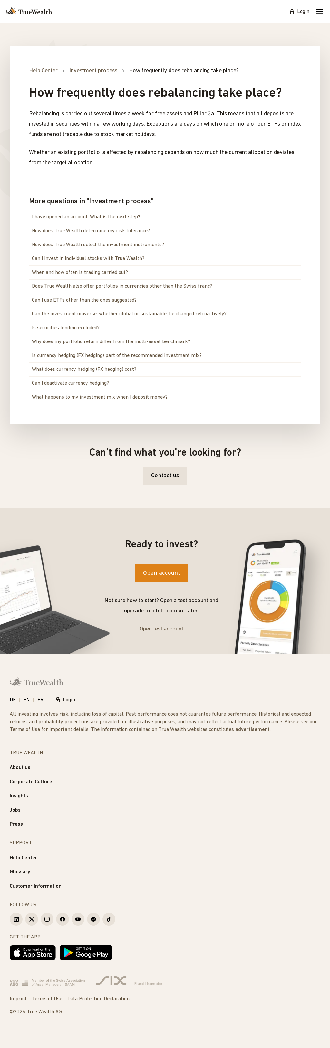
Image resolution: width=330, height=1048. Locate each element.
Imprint (18, 999)
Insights (19, 796)
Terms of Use (25, 729)
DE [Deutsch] (13, 700)
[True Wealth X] (31, 919)
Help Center (23, 858)
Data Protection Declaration (98, 999)
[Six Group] (129, 981)
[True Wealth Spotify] (93, 919)
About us (20, 767)
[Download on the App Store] (33, 952)
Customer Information (36, 886)
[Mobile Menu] (320, 11)
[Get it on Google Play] (86, 952)
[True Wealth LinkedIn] (16, 919)
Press (16, 824)
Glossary (20, 872)
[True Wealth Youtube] (78, 919)
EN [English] (27, 700)
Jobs (15, 810)
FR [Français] (40, 700)
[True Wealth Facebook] (62, 919)
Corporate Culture (31, 781)
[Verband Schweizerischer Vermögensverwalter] (47, 981)
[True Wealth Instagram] (47, 919)
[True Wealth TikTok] (108, 919)
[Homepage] (29, 11)
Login (299, 11)
